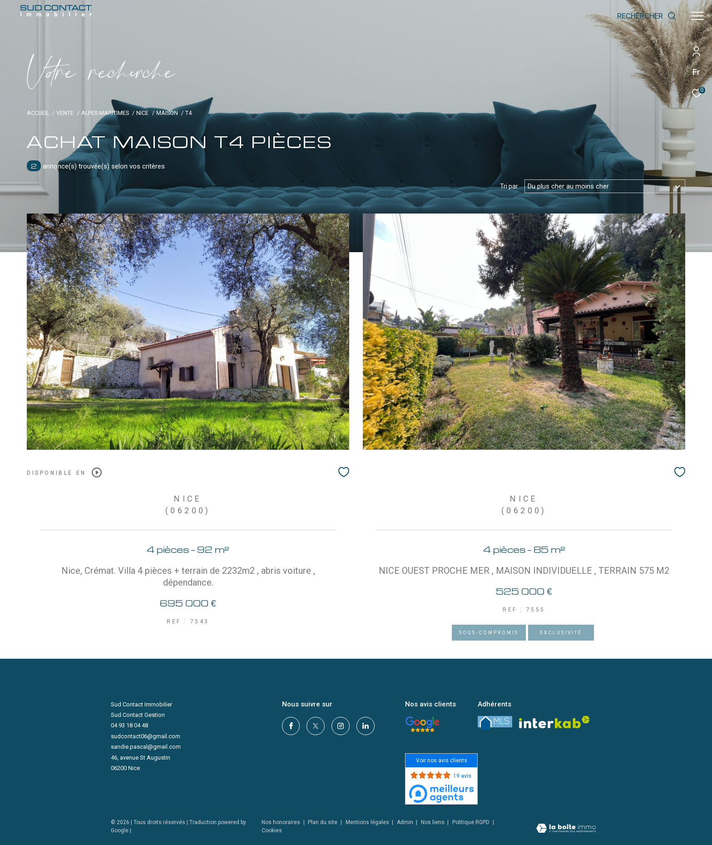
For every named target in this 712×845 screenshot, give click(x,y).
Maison (167, 112)
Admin (406, 822)
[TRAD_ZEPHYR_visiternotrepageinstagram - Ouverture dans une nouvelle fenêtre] (340, 726)
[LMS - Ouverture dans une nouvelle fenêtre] (495, 723)
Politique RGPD (471, 822)
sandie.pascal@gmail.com (146, 746)
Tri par (509, 186)
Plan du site (323, 822)
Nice (142, 112)
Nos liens (433, 822)
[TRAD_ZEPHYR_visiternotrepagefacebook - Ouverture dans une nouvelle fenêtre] (291, 726)
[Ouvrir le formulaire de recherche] (647, 16)
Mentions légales (368, 822)
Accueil (38, 112)
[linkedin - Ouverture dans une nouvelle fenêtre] (365, 726)
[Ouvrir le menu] (697, 16)
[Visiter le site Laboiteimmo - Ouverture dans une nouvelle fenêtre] (566, 829)
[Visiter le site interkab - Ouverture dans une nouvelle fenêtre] (554, 722)
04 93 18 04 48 (129, 725)
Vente (65, 112)
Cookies (272, 831)
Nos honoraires (281, 822)
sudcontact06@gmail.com (145, 736)
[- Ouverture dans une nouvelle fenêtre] (422, 724)
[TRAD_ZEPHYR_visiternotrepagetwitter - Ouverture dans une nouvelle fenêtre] (316, 726)
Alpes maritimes (105, 112)
